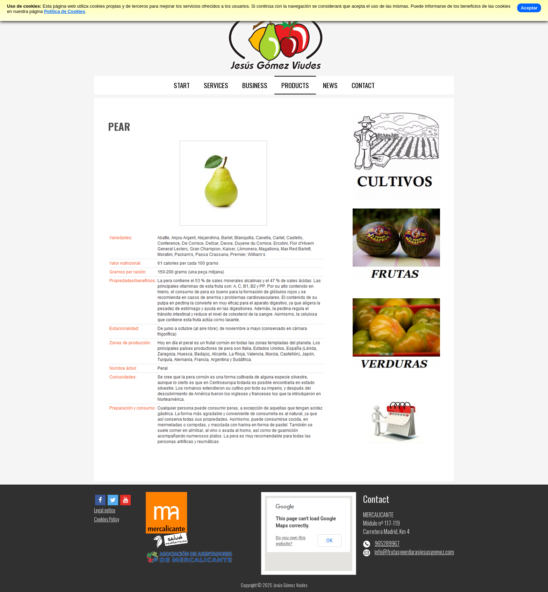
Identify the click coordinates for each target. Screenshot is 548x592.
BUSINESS (254, 85)
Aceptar (529, 7)
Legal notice (104, 510)
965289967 (387, 543)
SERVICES (216, 85)
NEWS (330, 85)
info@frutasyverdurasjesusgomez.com (414, 552)
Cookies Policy (106, 519)
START (182, 85)
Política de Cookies (64, 11)
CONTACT (363, 85)
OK (329, 540)
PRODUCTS (295, 85)
